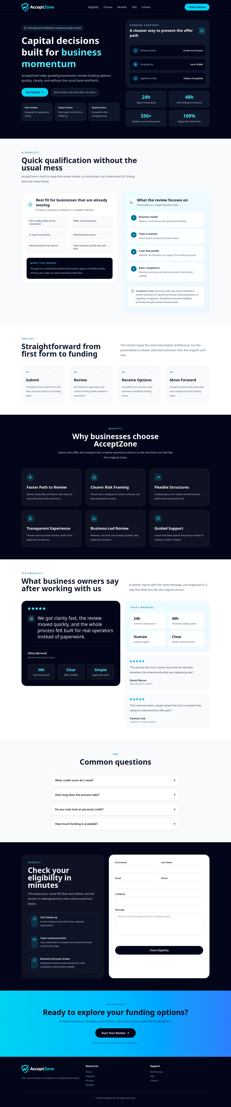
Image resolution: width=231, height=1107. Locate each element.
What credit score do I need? (115, 780)
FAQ (134, 7)
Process (108, 7)
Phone (164, 878)
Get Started (35, 92)
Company (120, 893)
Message (119, 909)
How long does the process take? (115, 795)
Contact (145, 7)
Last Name (166, 862)
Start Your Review (115, 1033)
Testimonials (156, 1071)
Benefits (122, 7)
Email (118, 878)
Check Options (197, 7)
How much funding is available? (115, 824)
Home (89, 1071)
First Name (121, 862)
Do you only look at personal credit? (115, 809)
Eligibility (93, 7)
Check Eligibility (159, 950)
